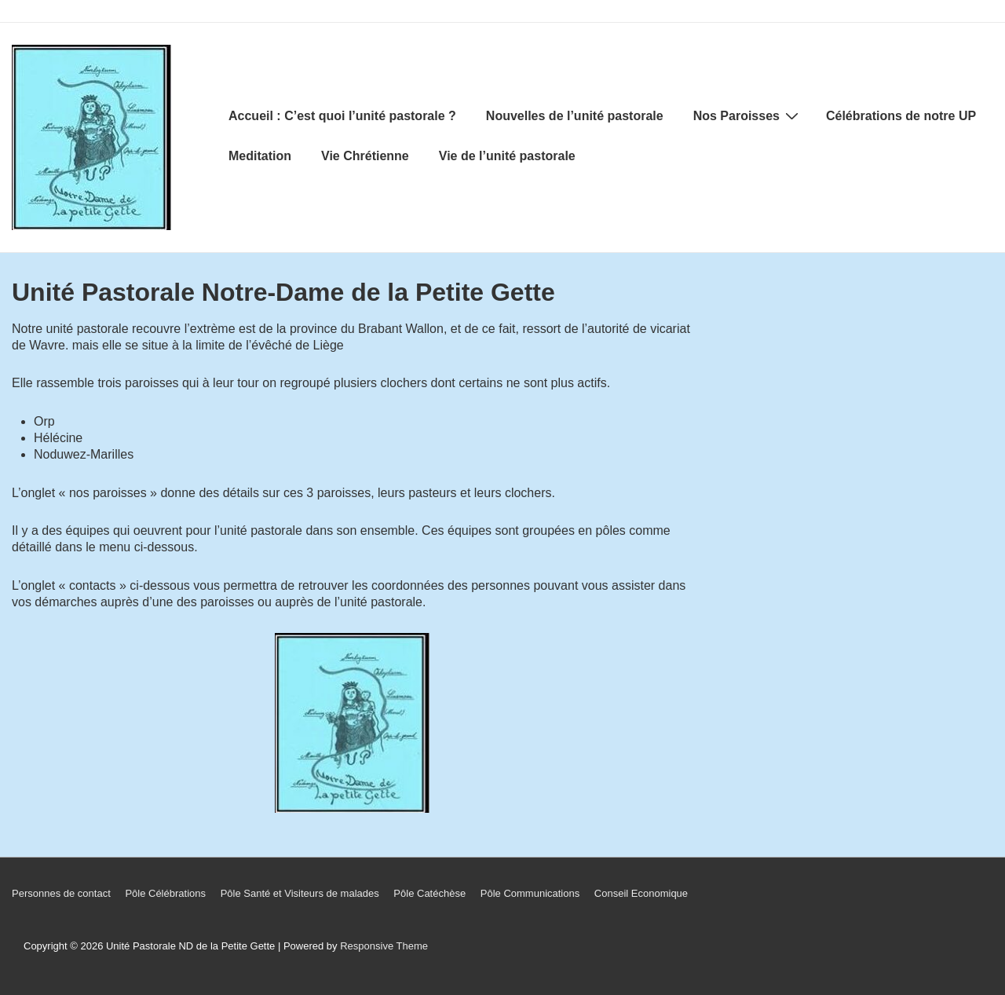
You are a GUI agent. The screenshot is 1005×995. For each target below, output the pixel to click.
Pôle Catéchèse (429, 893)
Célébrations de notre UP (901, 116)
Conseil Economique (641, 893)
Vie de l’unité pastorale (507, 156)
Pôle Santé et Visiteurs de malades (300, 893)
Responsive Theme (384, 946)
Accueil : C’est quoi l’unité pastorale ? (342, 116)
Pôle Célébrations (165, 893)
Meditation (259, 156)
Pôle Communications (530, 893)
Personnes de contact (61, 893)
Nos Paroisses (747, 115)
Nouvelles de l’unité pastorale (574, 116)
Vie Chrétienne (365, 156)
